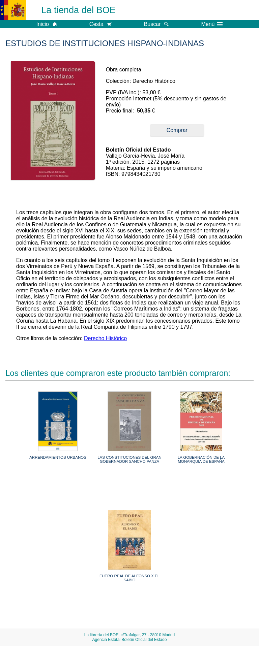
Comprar (177, 130)
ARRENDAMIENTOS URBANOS (57, 457)
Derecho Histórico (105, 338)
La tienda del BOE (78, 10)
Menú (212, 24)
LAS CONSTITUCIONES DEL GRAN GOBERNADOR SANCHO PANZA (129, 459)
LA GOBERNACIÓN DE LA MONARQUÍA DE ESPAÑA (201, 459)
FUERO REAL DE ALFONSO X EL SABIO (129, 578)
